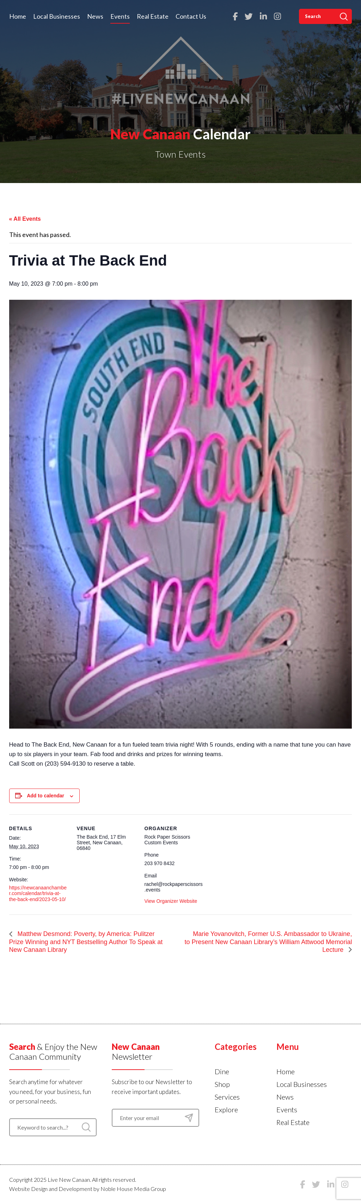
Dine (222, 1071)
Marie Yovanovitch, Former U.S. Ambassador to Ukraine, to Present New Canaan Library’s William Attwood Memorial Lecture (268, 941)
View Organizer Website (171, 901)
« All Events (25, 219)
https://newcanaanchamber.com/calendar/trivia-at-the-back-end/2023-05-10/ (38, 893)
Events (120, 16)
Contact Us (191, 16)
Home (17, 16)
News (95, 16)
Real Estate (153, 16)
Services (227, 1097)
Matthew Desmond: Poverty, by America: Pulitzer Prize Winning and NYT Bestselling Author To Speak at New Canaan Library (86, 941)
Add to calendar (45, 795)
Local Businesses (56, 16)
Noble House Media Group (133, 1188)
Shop (222, 1084)
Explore (226, 1109)
